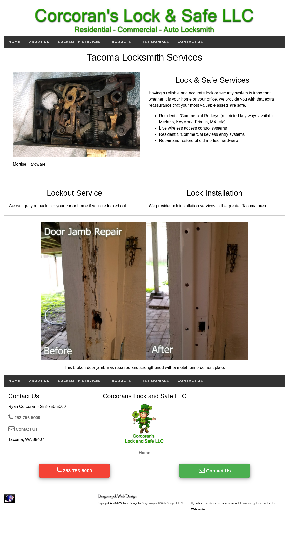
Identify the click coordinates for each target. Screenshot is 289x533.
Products (120, 42)
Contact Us (190, 42)
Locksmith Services (79, 42)
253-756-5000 (24, 418)
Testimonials (154, 42)
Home (14, 42)
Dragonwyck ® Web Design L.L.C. (162, 503)
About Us (39, 42)
